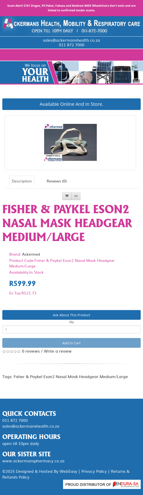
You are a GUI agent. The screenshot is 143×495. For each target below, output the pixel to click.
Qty (71, 322)
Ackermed (31, 254)
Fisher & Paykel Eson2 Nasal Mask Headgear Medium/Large (71, 376)
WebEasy (68, 471)
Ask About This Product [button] (71, 315)
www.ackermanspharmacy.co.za (33, 461)
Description (22, 181)
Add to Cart (71, 343)
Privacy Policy (94, 471)
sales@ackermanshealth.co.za (71, 40)
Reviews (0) (57, 181)
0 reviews (31, 351)
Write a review (58, 351)
